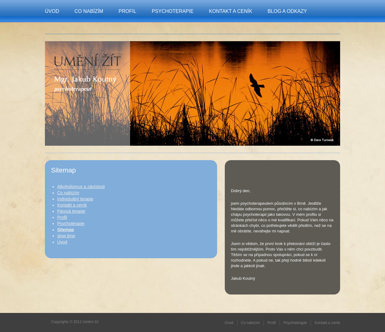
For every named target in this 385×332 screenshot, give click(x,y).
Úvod (52, 11)
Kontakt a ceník (230, 11)
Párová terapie (71, 211)
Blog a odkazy (287, 11)
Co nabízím (88, 11)
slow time (66, 235)
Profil (128, 11)
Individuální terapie (75, 198)
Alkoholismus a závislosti (81, 186)
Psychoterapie (172, 11)
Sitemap (65, 229)
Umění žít (87, 61)
